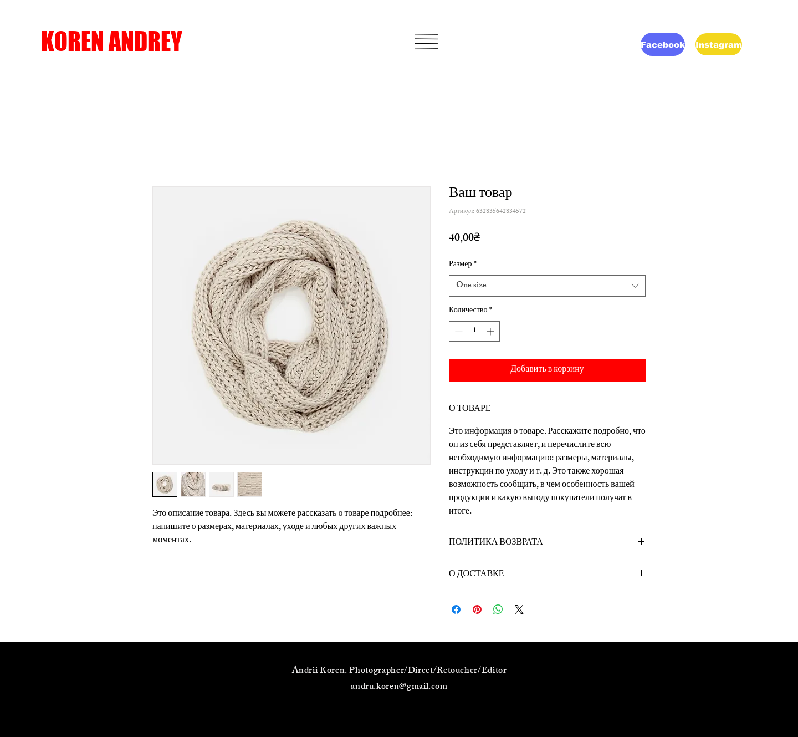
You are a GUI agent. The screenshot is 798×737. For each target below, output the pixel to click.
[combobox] (547, 286)
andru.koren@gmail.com (399, 687)
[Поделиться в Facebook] (456, 609)
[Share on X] (519, 609)
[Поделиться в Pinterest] (477, 609)
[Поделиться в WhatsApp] (498, 609)
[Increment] (491, 331)
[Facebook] (663, 44)
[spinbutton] (474, 331)
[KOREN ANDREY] (126, 41)
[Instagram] (718, 44)
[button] (426, 41)
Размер (463, 265)
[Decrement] (457, 331)
